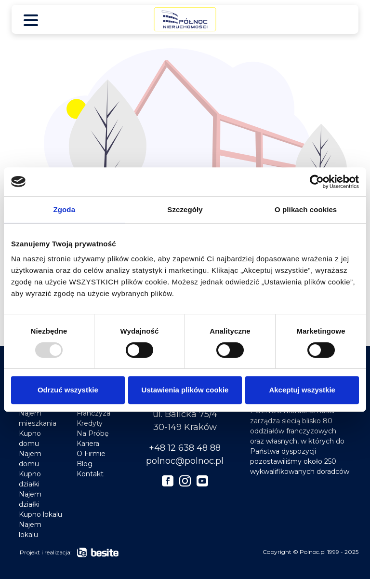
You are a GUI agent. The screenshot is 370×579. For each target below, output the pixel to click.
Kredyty (90, 423)
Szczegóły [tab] (184, 209)
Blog (84, 463)
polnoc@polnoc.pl (185, 461)
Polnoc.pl (313, 551)
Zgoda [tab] (64, 209)
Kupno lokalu (40, 514)
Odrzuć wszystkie (68, 390)
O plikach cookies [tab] (306, 209)
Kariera (88, 443)
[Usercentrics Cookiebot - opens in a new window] (317, 182)
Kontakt (90, 474)
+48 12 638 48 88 (185, 448)
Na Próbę (92, 433)
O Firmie (91, 453)
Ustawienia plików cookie (185, 390)
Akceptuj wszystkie (302, 390)
